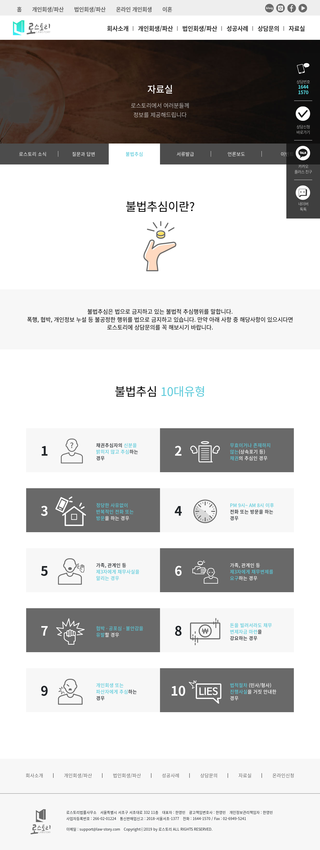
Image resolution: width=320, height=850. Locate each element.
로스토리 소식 (33, 154)
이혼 (167, 9)
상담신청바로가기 (303, 129)
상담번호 (303, 87)
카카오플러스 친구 (303, 169)
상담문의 (268, 28)
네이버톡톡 (303, 206)
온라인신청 (283, 775)
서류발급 (185, 154)
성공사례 (237, 28)
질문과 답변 (83, 154)
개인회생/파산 (48, 9)
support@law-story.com (99, 829)
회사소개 (118, 28)
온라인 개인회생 (134, 9)
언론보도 (236, 154)
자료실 (297, 28)
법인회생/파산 (90, 9)
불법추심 (134, 154)
